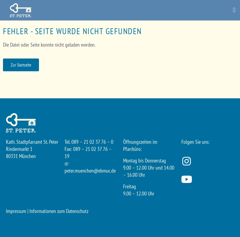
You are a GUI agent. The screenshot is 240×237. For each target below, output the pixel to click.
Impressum (16, 211)
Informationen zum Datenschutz (58, 211)
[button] (234, 10)
